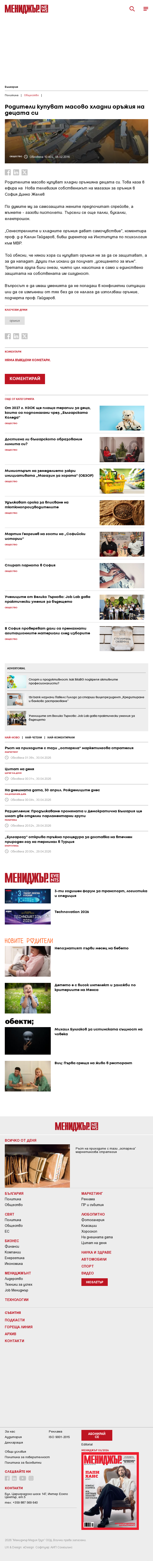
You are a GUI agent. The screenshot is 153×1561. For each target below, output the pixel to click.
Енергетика (14, 1258)
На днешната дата (97, 1237)
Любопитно (93, 1214)
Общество (14, 1205)
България (11, 87)
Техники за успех (18, 1284)
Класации (89, 1225)
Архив (10, 1333)
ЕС (7, 1231)
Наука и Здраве (96, 1252)
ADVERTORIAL (16, 668)
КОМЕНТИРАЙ (25, 379)
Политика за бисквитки (23, 1462)
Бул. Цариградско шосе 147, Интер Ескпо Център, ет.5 (36, 1495)
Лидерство (14, 1278)
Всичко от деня (20, 1140)
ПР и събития (92, 1205)
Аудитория (13, 1437)
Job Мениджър (16, 1290)
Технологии (16, 1299)
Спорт (87, 1266)
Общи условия (15, 1451)
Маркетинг (92, 1193)
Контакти (14, 1340)
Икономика (14, 1263)
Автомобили (94, 1259)
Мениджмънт (18, 1273)
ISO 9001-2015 (59, 1437)
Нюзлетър (94, 1282)
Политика (13, 1199)
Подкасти (15, 1320)
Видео (87, 1273)
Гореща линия (19, 1327)
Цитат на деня (94, 1243)
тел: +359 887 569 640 (21, 1502)
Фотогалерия (92, 1220)
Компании (13, 1252)
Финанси (12, 1246)
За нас (10, 1431)
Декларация (14, 1442)
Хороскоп (89, 1231)
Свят (9, 1214)
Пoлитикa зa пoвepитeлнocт (27, 1457)
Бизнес (12, 1240)
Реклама (88, 1199)
